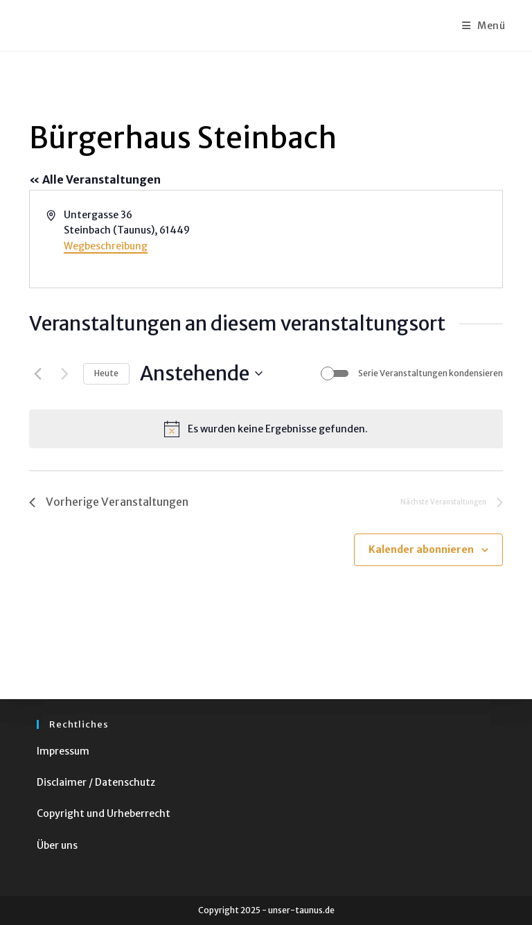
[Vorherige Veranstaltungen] (37, 373)
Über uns (57, 845)
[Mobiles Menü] (484, 25)
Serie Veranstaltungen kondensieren (430, 373)
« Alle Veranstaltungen (95, 179)
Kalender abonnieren (421, 549)
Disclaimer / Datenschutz (96, 782)
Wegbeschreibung (106, 246)
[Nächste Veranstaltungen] (64, 373)
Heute (106, 373)
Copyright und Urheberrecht (103, 813)
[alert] (266, 428)
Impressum (63, 751)
